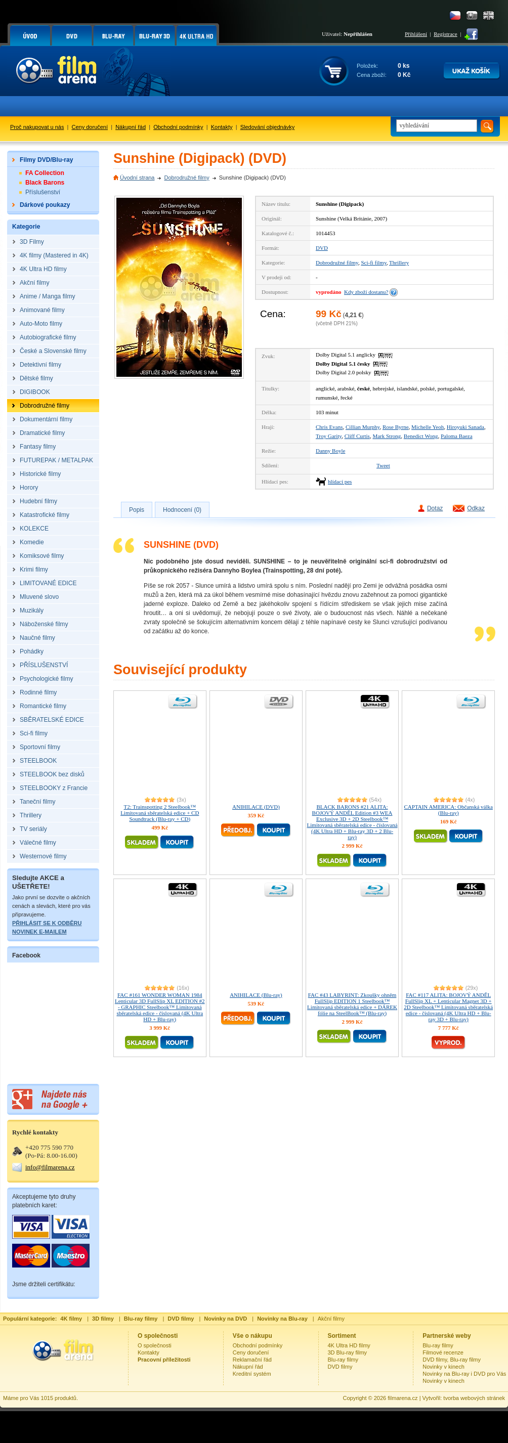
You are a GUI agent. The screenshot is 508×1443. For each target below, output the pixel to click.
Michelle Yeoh (427, 427)
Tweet (383, 465)
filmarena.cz (402, 1398)
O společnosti (155, 1345)
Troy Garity (329, 436)
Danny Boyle (330, 451)
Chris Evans (329, 427)
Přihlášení (416, 34)
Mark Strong (386, 436)
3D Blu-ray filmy (347, 1352)
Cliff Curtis (357, 436)
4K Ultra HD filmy (349, 1345)
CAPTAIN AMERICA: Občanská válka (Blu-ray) (448, 810)
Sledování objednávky (267, 127)
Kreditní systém (252, 1374)
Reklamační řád (252, 1360)
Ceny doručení (90, 127)
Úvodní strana (137, 177)
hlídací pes (340, 481)
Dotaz (435, 508)
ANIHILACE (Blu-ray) (256, 995)
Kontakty (222, 127)
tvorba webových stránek (474, 1398)
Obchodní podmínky (178, 127)
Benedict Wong (421, 436)
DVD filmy (340, 1367)
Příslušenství (42, 192)
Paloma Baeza (457, 436)
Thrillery (399, 262)
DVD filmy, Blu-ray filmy (451, 1360)
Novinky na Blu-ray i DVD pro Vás (464, 1374)
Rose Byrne (396, 427)
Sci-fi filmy (373, 262)
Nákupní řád (130, 127)
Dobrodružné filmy (186, 177)
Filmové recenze (442, 1352)
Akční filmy (331, 1319)
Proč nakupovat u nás (37, 127)
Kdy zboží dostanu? (366, 292)
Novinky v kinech (443, 1367)
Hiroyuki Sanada (465, 427)
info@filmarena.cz (50, 1167)
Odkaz (476, 508)
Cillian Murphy (362, 427)
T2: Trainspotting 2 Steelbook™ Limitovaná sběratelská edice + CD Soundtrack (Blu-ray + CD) (159, 813)
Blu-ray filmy (343, 1360)
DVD (322, 248)
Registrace (445, 34)
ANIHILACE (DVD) (256, 807)
